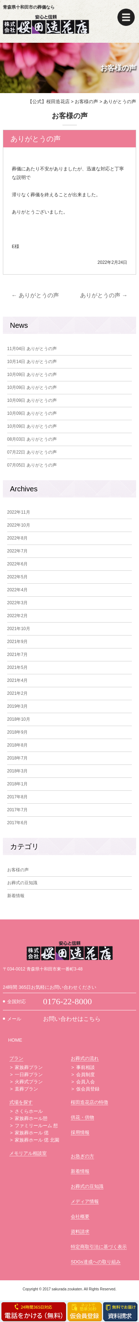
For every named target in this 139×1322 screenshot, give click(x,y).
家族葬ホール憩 (31, 1118)
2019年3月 (17, 706)
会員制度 (85, 1074)
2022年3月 (17, 602)
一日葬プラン (29, 1074)
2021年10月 (18, 628)
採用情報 (80, 1132)
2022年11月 (18, 512)
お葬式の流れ (85, 1058)
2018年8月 (17, 745)
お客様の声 (18, 869)
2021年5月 (17, 667)
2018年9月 (17, 732)
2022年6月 (17, 563)
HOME (15, 1040)
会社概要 (80, 1216)
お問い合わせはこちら (72, 1019)
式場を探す (21, 1102)
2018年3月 (17, 771)
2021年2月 (17, 693)
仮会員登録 (87, 1089)
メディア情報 (85, 1201)
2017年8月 (17, 796)
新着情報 (15, 895)
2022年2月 (17, 615)
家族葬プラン (29, 1067)
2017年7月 (17, 809)
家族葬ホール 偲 (32, 1132)
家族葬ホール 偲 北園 (37, 1140)
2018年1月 (17, 783)
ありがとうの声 (35, 295)
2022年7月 (17, 551)
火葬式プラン (29, 1081)
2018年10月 (18, 719)
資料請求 (80, 1231)
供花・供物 (82, 1117)
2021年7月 (17, 654)
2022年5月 (17, 576)
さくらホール (29, 1111)
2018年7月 (17, 758)
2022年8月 (17, 538)
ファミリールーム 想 (36, 1125)
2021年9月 (17, 641)
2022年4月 (17, 589)
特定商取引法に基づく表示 (99, 1246)
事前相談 (85, 1067)
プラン (16, 1058)
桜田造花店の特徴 (89, 1102)
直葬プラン (26, 1089)
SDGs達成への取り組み (96, 1261)
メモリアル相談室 (28, 1153)
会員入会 (85, 1081)
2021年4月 (17, 680)
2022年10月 (18, 525)
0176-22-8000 (67, 1001)
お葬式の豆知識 (22, 882)
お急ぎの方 (82, 1156)
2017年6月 (17, 822)
